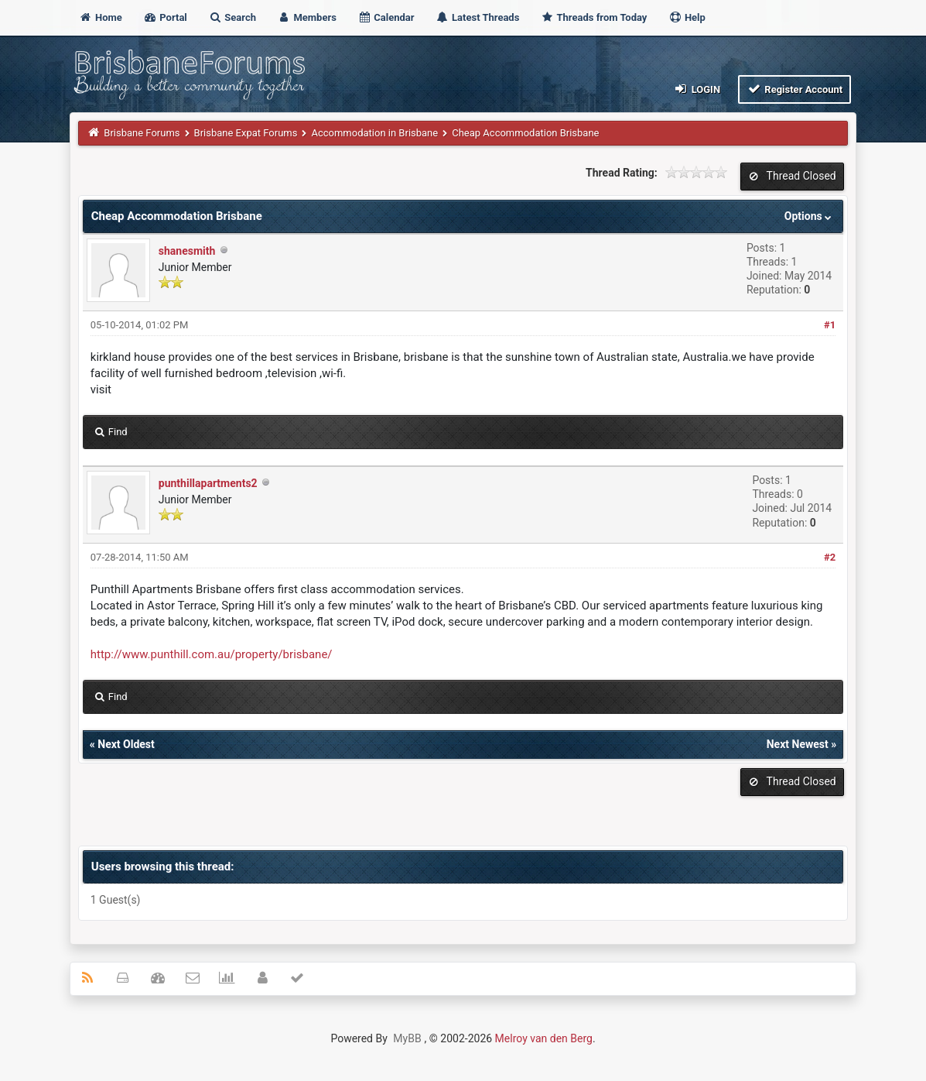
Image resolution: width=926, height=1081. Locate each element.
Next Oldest (126, 744)
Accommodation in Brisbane (374, 133)
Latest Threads (478, 17)
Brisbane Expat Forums (246, 133)
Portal (165, 17)
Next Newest (798, 744)
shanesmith (187, 251)
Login (696, 88)
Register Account (795, 88)
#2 (829, 557)
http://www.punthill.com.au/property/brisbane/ (212, 654)
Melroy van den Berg (544, 1038)
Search (232, 17)
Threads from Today (594, 17)
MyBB (407, 1038)
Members (307, 17)
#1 (829, 325)
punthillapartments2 (208, 483)
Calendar (385, 17)
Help (687, 17)
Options (809, 216)
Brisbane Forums (141, 133)
